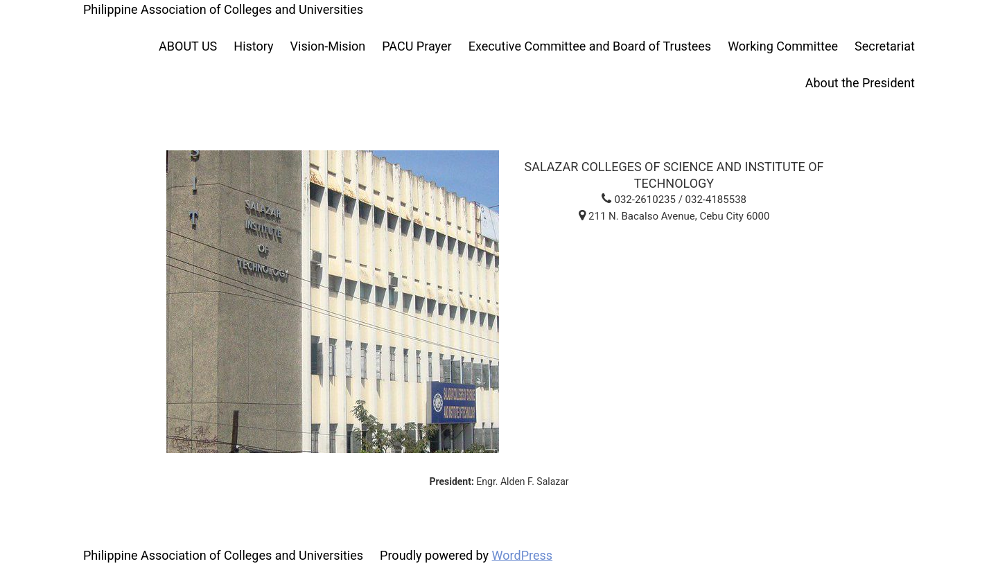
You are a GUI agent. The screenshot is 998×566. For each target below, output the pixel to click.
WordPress (522, 555)
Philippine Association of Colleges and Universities (223, 9)
